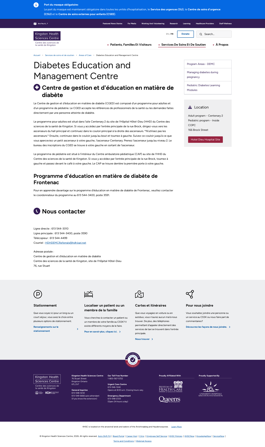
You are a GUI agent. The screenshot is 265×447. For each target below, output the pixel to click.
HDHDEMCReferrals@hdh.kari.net (65, 242)
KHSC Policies (175, 436)
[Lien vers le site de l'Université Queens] (169, 399)
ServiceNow (218, 436)
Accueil (37, 55)
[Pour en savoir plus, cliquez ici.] (107, 315)
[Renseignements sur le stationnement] (56, 315)
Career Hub (131, 436)
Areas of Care (85, 55)
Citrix (141, 436)
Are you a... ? (43, 23)
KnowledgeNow (203, 436)
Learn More (176, 427)
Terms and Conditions (123, 441)
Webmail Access (144, 441)
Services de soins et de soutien (59, 55)
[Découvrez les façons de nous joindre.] (209, 315)
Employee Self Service (156, 436)
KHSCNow (189, 436)
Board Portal (118, 436)
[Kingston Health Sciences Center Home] (47, 393)
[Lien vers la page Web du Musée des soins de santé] (171, 388)
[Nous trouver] (158, 315)
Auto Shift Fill (104, 436)
